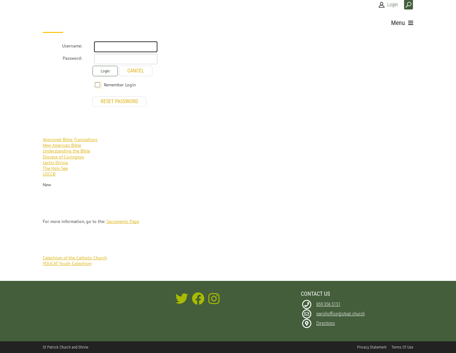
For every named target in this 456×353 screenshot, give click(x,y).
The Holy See (55, 168)
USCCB (49, 174)
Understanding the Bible (66, 151)
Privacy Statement (372, 347)
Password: (72, 58)
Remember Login (120, 85)
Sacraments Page (122, 221)
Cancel (135, 71)
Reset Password (119, 101)
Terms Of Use (402, 347)
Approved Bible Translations (70, 139)
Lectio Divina (55, 162)
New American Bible (62, 145)
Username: (72, 46)
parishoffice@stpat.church (340, 314)
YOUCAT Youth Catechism (67, 263)
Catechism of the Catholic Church (75, 258)
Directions (325, 323)
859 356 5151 (328, 304)
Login (392, 5)
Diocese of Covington (63, 157)
